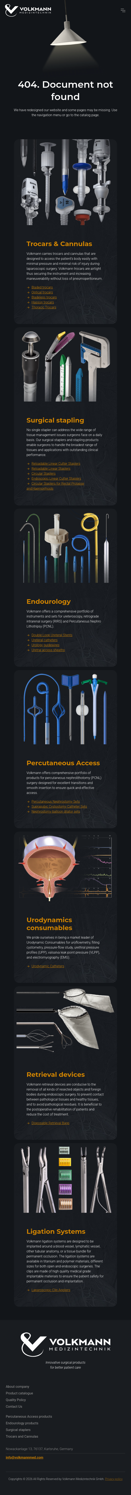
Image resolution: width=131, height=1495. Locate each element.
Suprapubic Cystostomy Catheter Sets (57, 827)
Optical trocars (40, 312)
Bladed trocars (40, 307)
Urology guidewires (43, 665)
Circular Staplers (41, 494)
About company (17, 1387)
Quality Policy (16, 1400)
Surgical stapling (55, 440)
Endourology (49, 622)
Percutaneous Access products (29, 1417)
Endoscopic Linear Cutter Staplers (54, 499)
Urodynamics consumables (49, 944)
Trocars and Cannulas (22, 1436)
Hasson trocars (40, 322)
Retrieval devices (56, 1095)
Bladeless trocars (42, 317)
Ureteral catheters (42, 660)
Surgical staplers (18, 1430)
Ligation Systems (56, 1252)
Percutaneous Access (63, 783)
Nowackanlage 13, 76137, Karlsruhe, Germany (39, 1449)
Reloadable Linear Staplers (48, 489)
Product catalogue (19, 1393)
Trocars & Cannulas (59, 264)
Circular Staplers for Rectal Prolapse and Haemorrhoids (55, 506)
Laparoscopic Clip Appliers (48, 1310)
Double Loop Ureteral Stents (49, 655)
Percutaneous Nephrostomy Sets (53, 822)
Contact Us (14, 1407)
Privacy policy (114, 1479)
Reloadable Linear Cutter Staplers (53, 484)
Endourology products (22, 1423)
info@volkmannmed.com (24, 1457)
